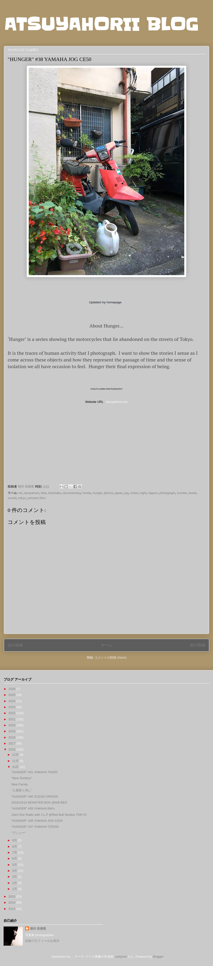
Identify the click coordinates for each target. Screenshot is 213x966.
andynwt (121, 956)
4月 (15, 870)
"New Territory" (21, 778)
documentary (72, 493)
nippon (153, 493)
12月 (16, 754)
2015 (12, 896)
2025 (12, 695)
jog (126, 493)
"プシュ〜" (18, 833)
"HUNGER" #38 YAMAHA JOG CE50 (36, 820)
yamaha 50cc (36, 498)
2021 (12, 719)
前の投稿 (197, 645)
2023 (12, 707)
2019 (12, 731)
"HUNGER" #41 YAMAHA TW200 (34, 772)
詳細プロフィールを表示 (42, 941)
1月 (15, 889)
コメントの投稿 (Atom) (111, 657)
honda (86, 493)
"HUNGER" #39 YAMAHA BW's (33, 808)
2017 (12, 743)
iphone (108, 493)
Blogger (158, 956)
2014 (12, 902)
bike (44, 493)
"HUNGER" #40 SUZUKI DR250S (34, 796)
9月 (15, 840)
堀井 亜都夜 (38, 928)
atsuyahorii (31, 493)
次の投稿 (15, 645)
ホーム (106, 645)
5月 (15, 864)
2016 (12, 749)
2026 (12, 689)
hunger (97, 493)
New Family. (19, 784)
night (143, 493)
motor (134, 493)
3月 (15, 876)
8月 (15, 846)
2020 (12, 725)
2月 (15, 883)
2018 (12, 737)
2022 (12, 713)
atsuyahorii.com (117, 402)
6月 (15, 858)
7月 (15, 852)
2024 (12, 701)
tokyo (22, 498)
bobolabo (54, 493)
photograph (167, 493)
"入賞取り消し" (21, 790)
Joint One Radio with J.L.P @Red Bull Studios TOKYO (49, 814)
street (192, 493)
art (20, 493)
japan (119, 493)
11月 (16, 761)
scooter (182, 493)
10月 (16, 767)
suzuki (12, 498)
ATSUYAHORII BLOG (101, 24)
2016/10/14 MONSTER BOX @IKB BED (39, 802)
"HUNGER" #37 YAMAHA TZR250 (35, 826)
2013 (12, 908)
